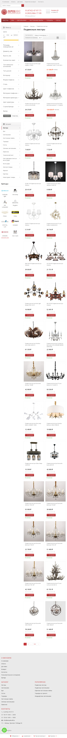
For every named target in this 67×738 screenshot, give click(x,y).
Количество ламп (11, 60)
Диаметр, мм (11, 51)
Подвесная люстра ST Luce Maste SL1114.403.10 (54, 384)
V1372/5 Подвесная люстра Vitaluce (54, 144)
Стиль (11, 84)
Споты (58, 20)
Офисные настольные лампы (43, 690)
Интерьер (11, 75)
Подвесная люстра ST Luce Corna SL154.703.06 (32, 104)
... (63, 20)
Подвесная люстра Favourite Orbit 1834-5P (33, 624)
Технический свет (8, 155)
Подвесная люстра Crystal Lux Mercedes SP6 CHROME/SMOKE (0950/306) (55, 345)
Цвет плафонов (11, 89)
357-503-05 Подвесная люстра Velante (55, 264)
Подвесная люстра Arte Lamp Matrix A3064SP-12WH (33, 424)
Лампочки (6, 152)
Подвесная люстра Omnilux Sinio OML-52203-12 (32, 344)
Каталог (7, 124)
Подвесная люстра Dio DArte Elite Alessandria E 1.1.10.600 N (55, 104)
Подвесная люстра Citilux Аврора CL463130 (54, 184)
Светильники (21, 20)
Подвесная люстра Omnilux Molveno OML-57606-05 (54, 424)
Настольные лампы (36, 20)
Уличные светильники (9, 148)
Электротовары (7, 167)
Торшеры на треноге (41, 693)
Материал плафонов (11, 93)
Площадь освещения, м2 (11, 46)
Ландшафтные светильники (43, 696)
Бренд (11, 111)
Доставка (20, 2)
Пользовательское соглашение (10, 675)
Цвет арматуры (11, 102)
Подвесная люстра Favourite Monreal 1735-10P (33, 584)
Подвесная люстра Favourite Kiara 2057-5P (54, 464)
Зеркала (5, 170)
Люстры (5, 20)
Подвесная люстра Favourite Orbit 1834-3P (54, 624)
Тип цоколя (11, 71)
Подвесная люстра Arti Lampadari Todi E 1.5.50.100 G (54, 64)
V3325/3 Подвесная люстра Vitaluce (32, 224)
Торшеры (49, 20)
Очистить (15, 116)
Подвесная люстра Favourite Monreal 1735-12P (54, 544)
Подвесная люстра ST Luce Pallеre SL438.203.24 (54, 224)
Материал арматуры (11, 98)
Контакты (41, 2)
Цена (11, 32)
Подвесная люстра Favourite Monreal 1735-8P (54, 504)
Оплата (13, 2)
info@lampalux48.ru (9, 720)
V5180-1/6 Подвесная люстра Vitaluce (33, 184)
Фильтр (7, 27)
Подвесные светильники (42, 688)
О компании (5, 2)
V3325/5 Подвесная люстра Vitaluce (32, 144)
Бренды (3, 678)
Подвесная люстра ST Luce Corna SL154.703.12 (54, 584)
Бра (12, 20)
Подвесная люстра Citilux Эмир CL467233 (33, 464)
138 (35, 644)
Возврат (3, 669)
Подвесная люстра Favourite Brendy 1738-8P (33, 384)
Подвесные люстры (40, 685)
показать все (5, 237)
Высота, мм (11, 56)
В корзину (29, 75)
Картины (5, 174)
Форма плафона (11, 80)
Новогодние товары (9, 177)
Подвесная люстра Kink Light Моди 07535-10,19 (33, 304)
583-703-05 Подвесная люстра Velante (55, 304)
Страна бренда (11, 106)
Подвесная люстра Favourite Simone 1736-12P (33, 504)
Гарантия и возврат (30, 2)
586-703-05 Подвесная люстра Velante (33, 264)
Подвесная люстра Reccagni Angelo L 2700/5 (32, 64)
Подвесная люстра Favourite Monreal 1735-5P (33, 544)
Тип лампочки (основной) (11, 65)
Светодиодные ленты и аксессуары (10, 159)
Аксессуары (6, 163)
